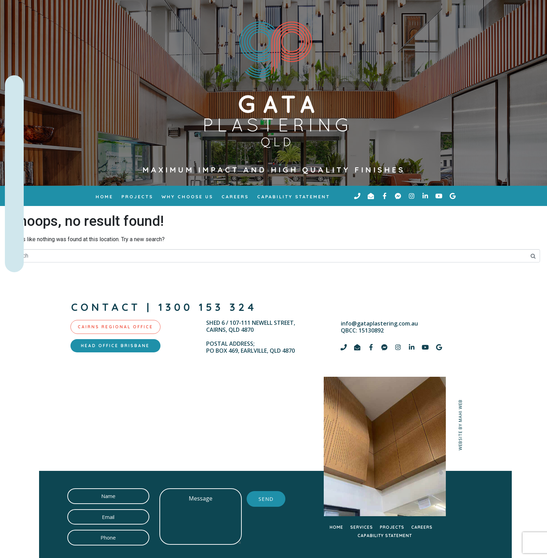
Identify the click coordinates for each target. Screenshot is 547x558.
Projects (137, 196)
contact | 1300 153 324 (164, 307)
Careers (235, 196)
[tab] (115, 327)
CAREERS (422, 527)
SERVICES (361, 527)
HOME (336, 527)
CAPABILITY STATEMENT (385, 535)
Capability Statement (293, 196)
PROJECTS (392, 527)
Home (104, 196)
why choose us (187, 196)
